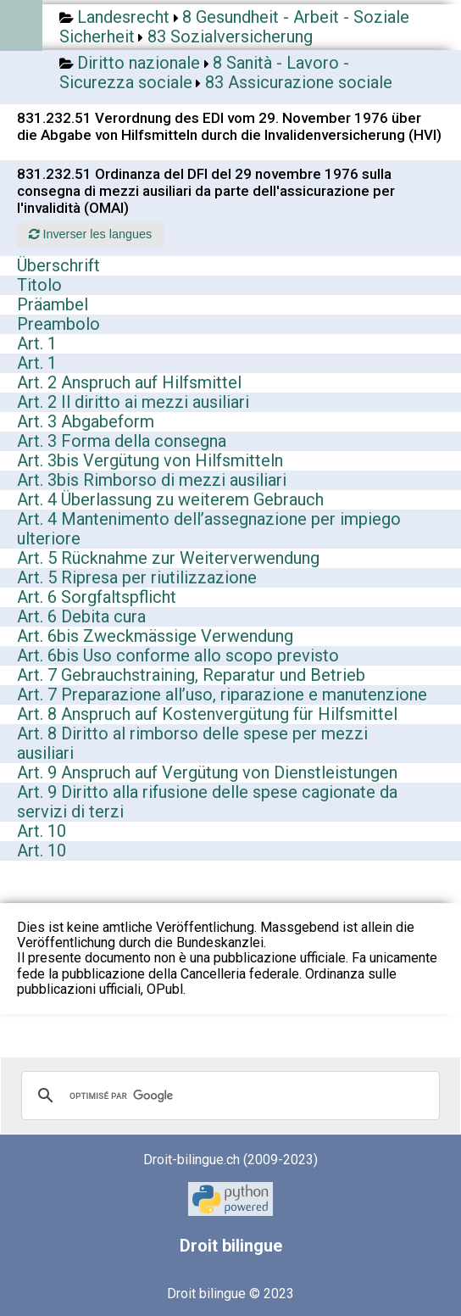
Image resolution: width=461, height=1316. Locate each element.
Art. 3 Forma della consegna (121, 441)
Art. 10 (41, 831)
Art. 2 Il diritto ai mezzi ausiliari (133, 402)
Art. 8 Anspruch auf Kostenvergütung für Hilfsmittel (207, 714)
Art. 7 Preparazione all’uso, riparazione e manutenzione (222, 694)
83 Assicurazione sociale (298, 82)
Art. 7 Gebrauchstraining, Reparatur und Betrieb (191, 675)
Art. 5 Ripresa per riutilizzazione (137, 577)
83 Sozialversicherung (230, 36)
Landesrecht (123, 17)
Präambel (52, 304)
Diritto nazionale (138, 63)
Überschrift (58, 265)
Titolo (39, 285)
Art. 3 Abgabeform (85, 421)
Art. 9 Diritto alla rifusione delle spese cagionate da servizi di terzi (207, 802)
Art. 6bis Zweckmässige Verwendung (155, 636)
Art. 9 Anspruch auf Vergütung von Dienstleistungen (207, 772)
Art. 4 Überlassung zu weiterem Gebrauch (170, 499)
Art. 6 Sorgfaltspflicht (96, 597)
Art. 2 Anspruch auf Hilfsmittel (129, 382)
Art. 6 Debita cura (81, 616)
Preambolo (58, 324)
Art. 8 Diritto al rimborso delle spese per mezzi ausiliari (192, 743)
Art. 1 (37, 343)
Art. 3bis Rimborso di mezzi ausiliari (151, 480)
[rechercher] (227, 1095)
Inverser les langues (90, 234)
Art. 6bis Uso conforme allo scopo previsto (178, 655)
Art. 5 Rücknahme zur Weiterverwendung (168, 558)
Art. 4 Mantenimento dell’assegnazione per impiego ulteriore (209, 529)
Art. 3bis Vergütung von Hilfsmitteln (150, 460)
